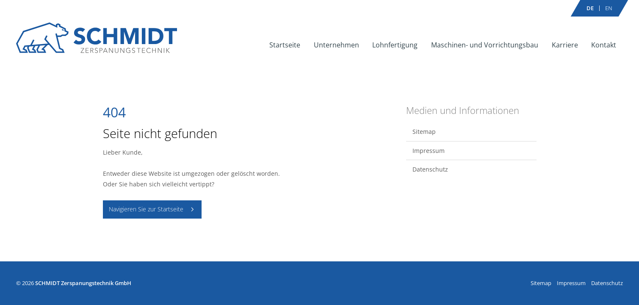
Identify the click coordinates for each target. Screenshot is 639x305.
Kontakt (603, 45)
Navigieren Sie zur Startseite (146, 209)
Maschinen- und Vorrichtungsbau (484, 45)
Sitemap (424, 132)
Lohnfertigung (395, 45)
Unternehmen (336, 45)
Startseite (284, 45)
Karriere (565, 45)
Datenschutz (430, 169)
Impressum (428, 151)
